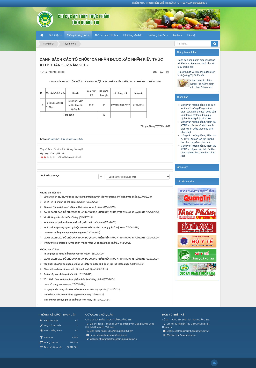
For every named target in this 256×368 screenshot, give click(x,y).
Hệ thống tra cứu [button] (158, 36)
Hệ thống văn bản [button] (132, 35)
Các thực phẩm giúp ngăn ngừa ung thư (64, 232)
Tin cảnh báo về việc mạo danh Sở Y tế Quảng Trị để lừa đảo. (196, 74)
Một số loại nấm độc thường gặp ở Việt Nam (66, 294)
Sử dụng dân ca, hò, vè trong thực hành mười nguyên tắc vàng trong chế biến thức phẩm (90, 197)
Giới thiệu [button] (55, 36)
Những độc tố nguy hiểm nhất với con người (66, 253)
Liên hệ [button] (191, 35)
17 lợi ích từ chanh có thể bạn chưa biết (64, 202)
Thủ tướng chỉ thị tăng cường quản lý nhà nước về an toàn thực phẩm (80, 243)
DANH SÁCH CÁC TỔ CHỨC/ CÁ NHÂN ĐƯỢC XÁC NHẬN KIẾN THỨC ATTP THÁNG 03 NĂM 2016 (94, 212)
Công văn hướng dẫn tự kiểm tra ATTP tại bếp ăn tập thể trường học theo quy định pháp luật (198, 139)
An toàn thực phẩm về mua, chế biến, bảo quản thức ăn (72, 222)
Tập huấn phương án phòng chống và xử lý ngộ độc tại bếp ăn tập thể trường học (86, 264)
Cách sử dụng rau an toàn (57, 284)
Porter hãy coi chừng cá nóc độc (60, 274)
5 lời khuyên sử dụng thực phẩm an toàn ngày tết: (69, 299)
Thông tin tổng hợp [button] (78, 36)
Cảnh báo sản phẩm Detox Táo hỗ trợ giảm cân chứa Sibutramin (202, 84)
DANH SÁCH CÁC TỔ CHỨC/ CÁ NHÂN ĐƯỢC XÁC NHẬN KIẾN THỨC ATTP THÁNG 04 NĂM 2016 (94, 237)
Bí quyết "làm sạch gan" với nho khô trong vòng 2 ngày (72, 207)
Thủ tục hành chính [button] (106, 36)
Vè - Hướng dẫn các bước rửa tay (60, 217)
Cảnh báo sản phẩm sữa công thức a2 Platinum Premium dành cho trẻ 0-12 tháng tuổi (196, 63)
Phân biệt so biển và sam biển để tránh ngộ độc (68, 269)
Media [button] (177, 36)
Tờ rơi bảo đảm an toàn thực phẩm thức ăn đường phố (72, 279)
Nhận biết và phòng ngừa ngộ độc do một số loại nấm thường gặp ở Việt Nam (84, 227)
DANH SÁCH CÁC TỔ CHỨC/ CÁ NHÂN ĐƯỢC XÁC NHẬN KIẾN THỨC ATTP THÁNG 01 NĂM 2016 (94, 259)
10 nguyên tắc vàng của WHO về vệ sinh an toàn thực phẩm (74, 289)
